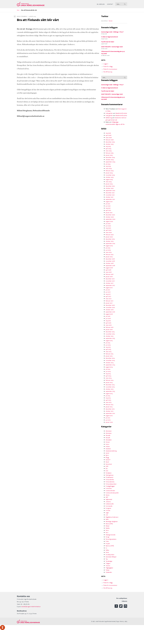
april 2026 (108, 135)
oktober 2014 (109, 363)
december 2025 (110, 142)
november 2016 (110, 307)
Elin (107, 468)
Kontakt (110, 4)
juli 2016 (108, 316)
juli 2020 (108, 224)
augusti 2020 (109, 221)
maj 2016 (108, 321)
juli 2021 (108, 204)
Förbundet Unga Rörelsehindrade (30, 4)
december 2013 (110, 385)
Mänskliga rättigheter (112, 521)
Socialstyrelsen (110, 555)
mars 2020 (109, 232)
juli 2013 (108, 396)
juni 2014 (108, 371)
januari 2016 (109, 329)
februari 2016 (109, 327)
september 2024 (110, 162)
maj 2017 (108, 294)
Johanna (108, 502)
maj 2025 (108, 146)
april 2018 (108, 270)
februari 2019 (109, 254)
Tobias (107, 570)
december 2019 (110, 239)
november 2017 (110, 281)
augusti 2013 (109, 393)
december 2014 (110, 358)
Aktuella (108, 435)
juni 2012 (108, 420)
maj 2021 (108, 208)
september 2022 (110, 190)
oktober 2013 (109, 389)
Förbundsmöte (110, 482)
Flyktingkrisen (110, 475)
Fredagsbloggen (110, 486)
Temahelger (109, 561)
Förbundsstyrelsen (111, 484)
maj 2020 (108, 228)
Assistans (108, 449)
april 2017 (108, 296)
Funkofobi (109, 488)
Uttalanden (109, 572)
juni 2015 (108, 345)
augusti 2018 (109, 268)
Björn (107, 455)
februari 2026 (110, 140)
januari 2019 (109, 257)
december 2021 (110, 193)
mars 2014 (108, 378)
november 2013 (110, 387)
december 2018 (110, 259)
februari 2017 (109, 301)
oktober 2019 (109, 241)
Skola (107, 552)
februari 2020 (110, 235)
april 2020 (108, 230)
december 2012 (110, 409)
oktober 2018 (109, 263)
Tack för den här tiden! (107, 42)
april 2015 (108, 349)
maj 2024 (108, 166)
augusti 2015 (109, 340)
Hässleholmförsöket (121, 113)
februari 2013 (109, 404)
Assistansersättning (111, 451)
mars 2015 (108, 351)
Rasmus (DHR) (110, 546)
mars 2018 (108, 272)
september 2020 (110, 219)
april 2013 (108, 400)
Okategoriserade (110, 535)
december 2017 (110, 279)
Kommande (109, 506)
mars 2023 (109, 182)
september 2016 (110, 312)
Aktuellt (108, 438)
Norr (107, 532)
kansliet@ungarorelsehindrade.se (30, 606)
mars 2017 (108, 299)
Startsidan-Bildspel (111, 557)
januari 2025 (109, 155)
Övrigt (107, 537)
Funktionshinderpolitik (112, 493)
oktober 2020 (110, 217)
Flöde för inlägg (107, 66)
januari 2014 (109, 382)
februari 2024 (110, 171)
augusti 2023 (109, 179)
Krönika (108, 510)
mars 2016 (108, 325)
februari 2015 (109, 354)
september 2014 (110, 365)
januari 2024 (109, 173)
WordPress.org (107, 72)
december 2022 (110, 186)
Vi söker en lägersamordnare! (109, 37)
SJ (106, 548)
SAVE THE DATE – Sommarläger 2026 (112, 47)
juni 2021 (108, 206)
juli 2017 (108, 290)
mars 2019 (108, 252)
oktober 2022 (110, 188)
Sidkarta (124, 601)
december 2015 (110, 332)
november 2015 (110, 334)
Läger (107, 513)
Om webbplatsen (121, 598)
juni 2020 (108, 226)
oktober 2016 (109, 310)
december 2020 (110, 215)
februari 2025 (109, 153)
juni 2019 (108, 250)
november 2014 (110, 360)
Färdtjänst (108, 473)
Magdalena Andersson (112, 517)
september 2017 (110, 285)
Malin (107, 519)
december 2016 (110, 305)
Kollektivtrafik (110, 504)
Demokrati (109, 464)
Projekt (108, 543)
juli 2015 (108, 343)
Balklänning (109, 118)
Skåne (107, 550)
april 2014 (108, 376)
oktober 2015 (109, 336)
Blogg (107, 457)
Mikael (107, 526)
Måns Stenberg (22, 16)
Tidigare (108, 563)
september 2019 (110, 243)
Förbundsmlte (110, 479)
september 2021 (110, 199)
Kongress (108, 508)
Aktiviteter (109, 431)
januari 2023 (109, 184)
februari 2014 (109, 380)
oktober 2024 (110, 160)
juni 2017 (108, 292)
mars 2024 (109, 168)
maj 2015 (108, 347)
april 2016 (108, 323)
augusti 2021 (109, 201)
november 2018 (110, 261)
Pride (107, 541)
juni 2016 (108, 318)
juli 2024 (108, 164)
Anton (107, 444)
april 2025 (108, 148)
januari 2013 (109, 407)
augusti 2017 (109, 287)
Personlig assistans (111, 539)
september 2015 (110, 338)
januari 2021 (109, 212)
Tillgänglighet (109, 568)
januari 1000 (109, 422)
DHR (107, 466)
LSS (107, 515)
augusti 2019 (109, 246)
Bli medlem (101, 4)
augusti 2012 (109, 415)
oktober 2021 (109, 197)
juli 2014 (108, 369)
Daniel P (108, 460)
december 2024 (110, 157)
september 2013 (110, 391)
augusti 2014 (109, 367)
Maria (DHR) (109, 524)
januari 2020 (109, 237)
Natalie (108, 528)
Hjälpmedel (109, 499)
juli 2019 (108, 248)
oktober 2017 (109, 283)
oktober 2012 (109, 411)
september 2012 (110, 413)
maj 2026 (108, 133)
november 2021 (110, 195)
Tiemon (108, 566)
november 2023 (110, 175)
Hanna (107, 495)
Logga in (105, 64)
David (107, 462)
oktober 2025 (110, 144)
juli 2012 (108, 418)
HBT (107, 497)
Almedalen (109, 440)
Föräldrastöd (109, 477)
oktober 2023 (110, 177)
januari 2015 (109, 356)
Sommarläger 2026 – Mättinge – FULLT (112, 32)
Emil (107, 471)
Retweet (110, 21)
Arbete (108, 446)
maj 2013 (108, 398)
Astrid (107, 453)
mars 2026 (109, 137)
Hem (18, 10)
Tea (107, 559)
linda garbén (109, 113)
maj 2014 (108, 374)
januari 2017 (109, 303)
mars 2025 (109, 151)
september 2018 (110, 265)
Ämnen (108, 442)
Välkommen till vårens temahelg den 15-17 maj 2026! (113, 52)
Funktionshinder (110, 491)
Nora (107, 530)
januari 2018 (109, 276)
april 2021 (108, 210)
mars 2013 (108, 402)
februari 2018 (109, 274)
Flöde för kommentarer (110, 69)
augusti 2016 (109, 314)
